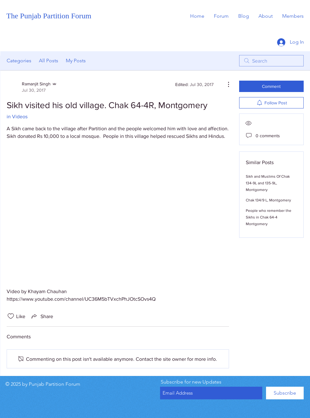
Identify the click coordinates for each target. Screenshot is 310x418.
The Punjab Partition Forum (48, 16)
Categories (19, 61)
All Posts (48, 61)
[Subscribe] (285, 393)
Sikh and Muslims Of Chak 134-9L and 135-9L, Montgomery (268, 183)
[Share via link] (41, 316)
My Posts (76, 61)
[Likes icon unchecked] (11, 316)
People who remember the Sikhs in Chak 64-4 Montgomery (268, 217)
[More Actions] (225, 84)
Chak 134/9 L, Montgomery (268, 200)
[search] (271, 60)
